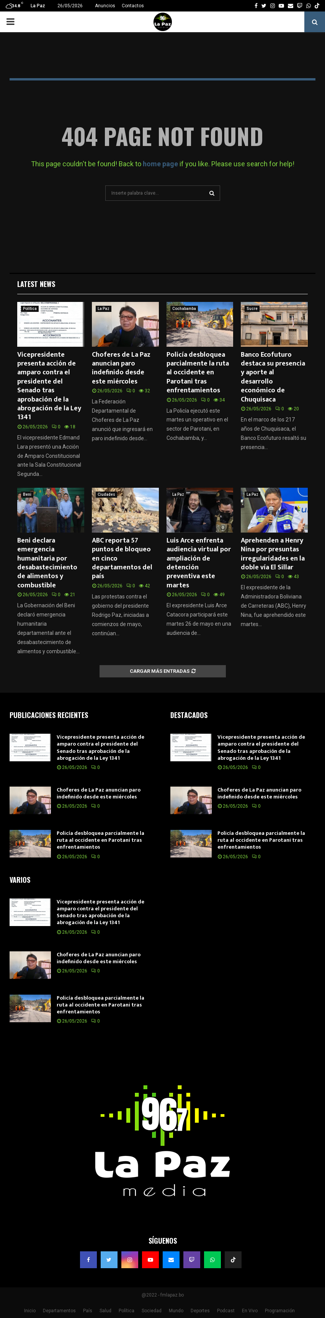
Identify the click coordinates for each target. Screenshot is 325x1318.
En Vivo (250, 1310)
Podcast (226, 1310)
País (87, 1310)
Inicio (30, 1310)
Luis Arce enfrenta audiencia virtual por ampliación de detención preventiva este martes (199, 563)
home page (160, 164)
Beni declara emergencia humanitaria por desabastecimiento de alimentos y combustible (47, 563)
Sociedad (152, 1310)
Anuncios (105, 5)
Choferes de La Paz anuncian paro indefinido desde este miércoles (121, 368)
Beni (27, 494)
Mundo (176, 1310)
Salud (105, 1310)
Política (30, 309)
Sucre (252, 309)
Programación (280, 1310)
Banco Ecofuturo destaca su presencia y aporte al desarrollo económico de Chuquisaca (273, 377)
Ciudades (106, 494)
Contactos (133, 5)
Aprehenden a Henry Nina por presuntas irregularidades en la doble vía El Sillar (273, 554)
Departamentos (59, 1310)
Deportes (200, 1310)
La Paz (103, 309)
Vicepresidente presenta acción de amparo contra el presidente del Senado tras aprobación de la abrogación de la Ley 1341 (49, 386)
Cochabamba (184, 309)
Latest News (36, 284)
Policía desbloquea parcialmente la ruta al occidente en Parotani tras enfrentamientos (198, 373)
